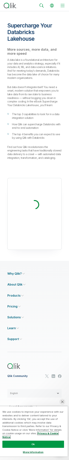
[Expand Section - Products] (15, 295)
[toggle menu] (62, 5)
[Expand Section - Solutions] (15, 317)
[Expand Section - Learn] (13, 328)
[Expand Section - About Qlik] (16, 284)
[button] (34, 393)
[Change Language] (52, 6)
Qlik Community (17, 376)
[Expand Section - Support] (14, 339)
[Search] (41, 5)
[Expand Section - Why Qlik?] (16, 273)
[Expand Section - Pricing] (14, 306)
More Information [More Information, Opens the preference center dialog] (33, 452)
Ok (33, 444)
